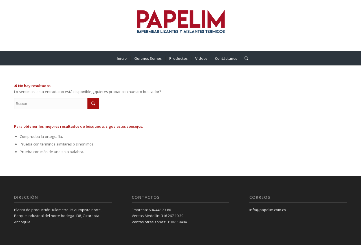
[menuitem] (121, 58)
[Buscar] (244, 58)
